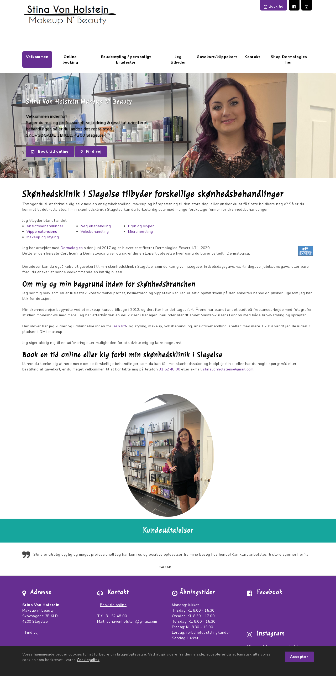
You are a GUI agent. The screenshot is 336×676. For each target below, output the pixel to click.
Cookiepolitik (88, 659)
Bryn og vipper (141, 226)
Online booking (70, 59)
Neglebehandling (96, 226)
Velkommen (37, 56)
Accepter (299, 656)
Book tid (273, 6)
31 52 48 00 (169, 369)
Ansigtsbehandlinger (45, 226)
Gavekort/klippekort (217, 56)
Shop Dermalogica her (289, 59)
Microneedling (140, 231)
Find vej (91, 151)
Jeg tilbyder (178, 59)
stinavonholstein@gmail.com (228, 369)
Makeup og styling (43, 237)
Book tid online (50, 151)
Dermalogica (72, 247)
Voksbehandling (95, 231)
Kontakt (252, 56)
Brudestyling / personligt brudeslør (126, 59)
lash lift (119, 326)
